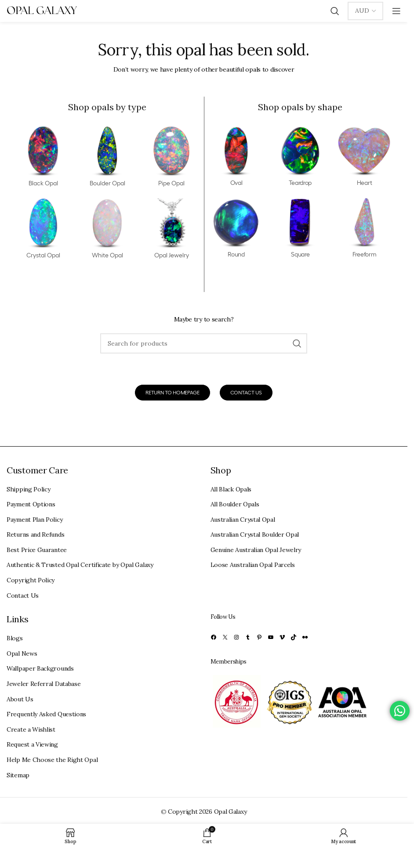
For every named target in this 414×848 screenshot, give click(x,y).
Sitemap (18, 775)
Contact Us (23, 595)
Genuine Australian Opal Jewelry (256, 550)
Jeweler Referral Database (44, 684)
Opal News (22, 653)
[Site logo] (42, 10)
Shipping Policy (29, 489)
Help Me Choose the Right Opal (52, 760)
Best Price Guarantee (37, 550)
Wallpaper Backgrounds (40, 668)
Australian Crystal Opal (243, 519)
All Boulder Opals (235, 504)
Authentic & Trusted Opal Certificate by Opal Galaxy (80, 565)
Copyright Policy (30, 580)
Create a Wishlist (31, 729)
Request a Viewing (32, 744)
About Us (20, 699)
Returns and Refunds (35, 534)
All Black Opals (231, 489)
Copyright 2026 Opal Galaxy (207, 812)
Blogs (15, 638)
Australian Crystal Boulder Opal (255, 534)
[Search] (335, 11)
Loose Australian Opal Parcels (253, 565)
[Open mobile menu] (396, 11)
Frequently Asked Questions (46, 714)
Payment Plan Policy (34, 519)
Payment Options (31, 504)
